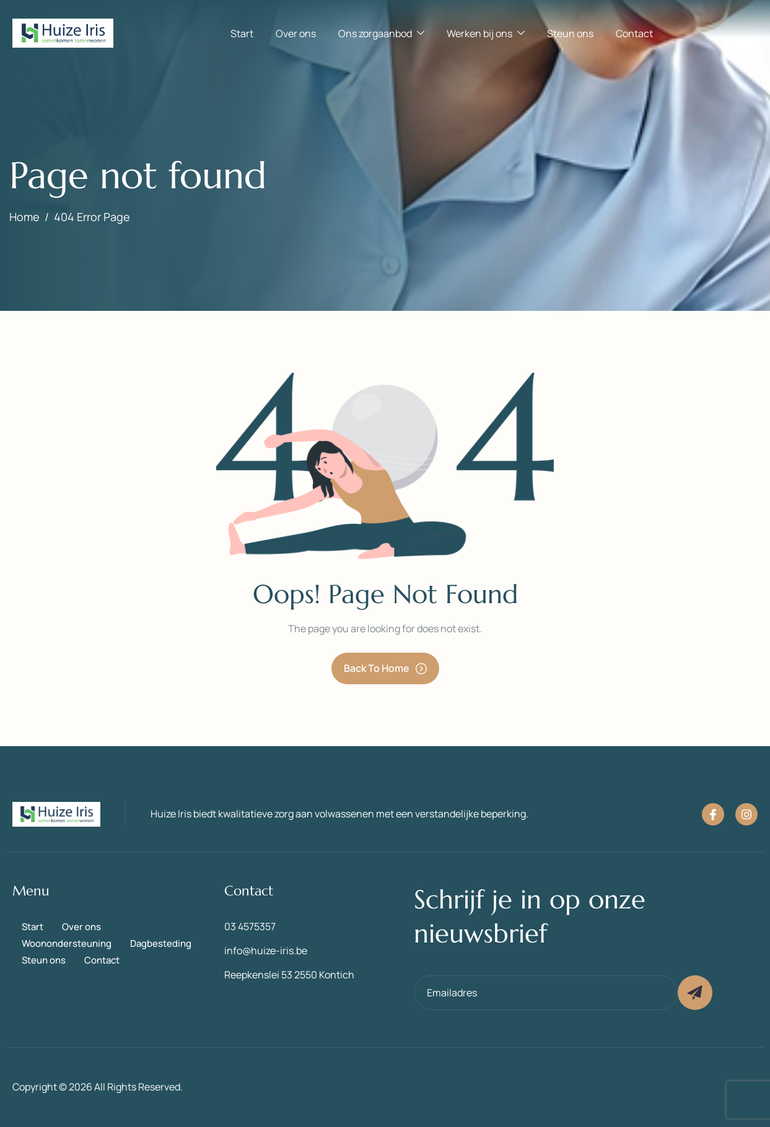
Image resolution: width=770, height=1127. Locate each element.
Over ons (296, 33)
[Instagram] (746, 814)
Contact (634, 33)
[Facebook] (713, 814)
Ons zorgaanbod (381, 33)
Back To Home (385, 668)
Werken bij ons (486, 33)
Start (241, 33)
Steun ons (570, 33)
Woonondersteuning (67, 943)
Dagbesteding (160, 943)
